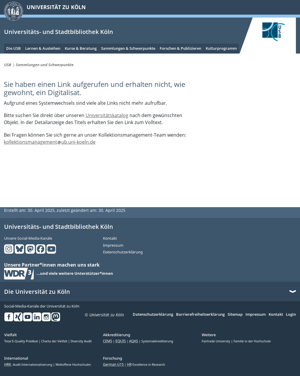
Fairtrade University (216, 341)
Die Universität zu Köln (37, 291)
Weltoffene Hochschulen (73, 365)
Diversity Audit (81, 341)
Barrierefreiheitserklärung (200, 314)
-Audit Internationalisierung (28, 365)
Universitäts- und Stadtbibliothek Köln (58, 32)
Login (291, 314)
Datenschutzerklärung (123, 252)
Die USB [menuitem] (13, 48)
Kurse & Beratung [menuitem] (81, 48)
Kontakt (110, 238)
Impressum (113, 245)
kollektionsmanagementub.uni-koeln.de (50, 142)
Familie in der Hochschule (252, 341)
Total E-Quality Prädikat (21, 341)
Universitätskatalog (107, 115)
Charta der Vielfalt (54, 341)
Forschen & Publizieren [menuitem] (180, 48)
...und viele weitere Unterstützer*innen (75, 273)
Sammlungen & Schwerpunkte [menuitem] (128, 48)
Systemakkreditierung (157, 341)
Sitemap (235, 314)
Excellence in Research (146, 365)
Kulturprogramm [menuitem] (221, 48)
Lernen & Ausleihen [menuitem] (42, 48)
